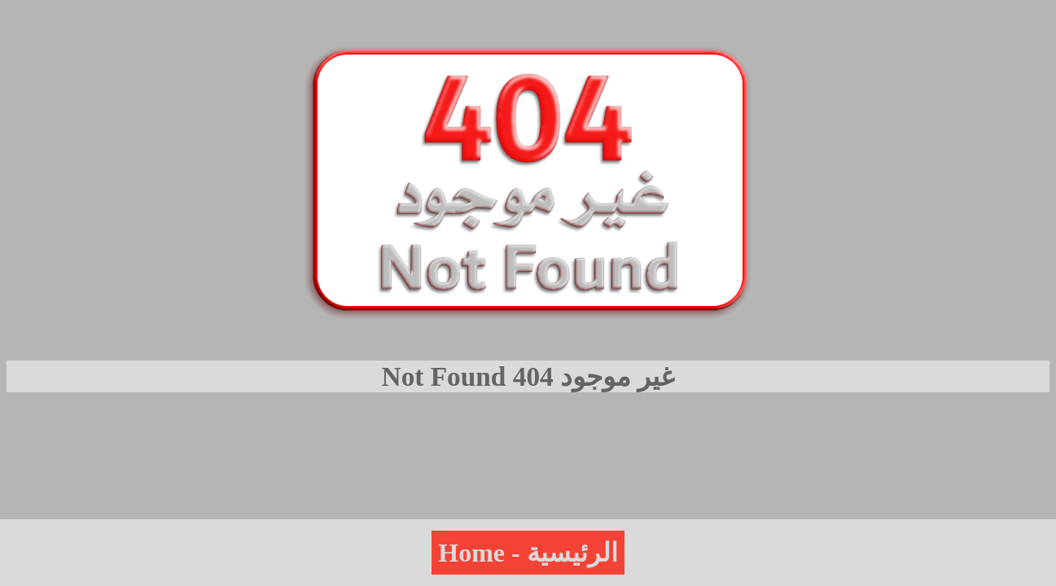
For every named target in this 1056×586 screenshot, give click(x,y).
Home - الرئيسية (527, 552)
